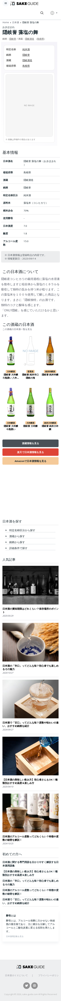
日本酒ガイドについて (16, 975)
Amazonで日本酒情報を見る (30, 461)
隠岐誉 (12, 38)
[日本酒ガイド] (24, 3)
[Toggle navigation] (5, 3)
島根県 (40, 38)
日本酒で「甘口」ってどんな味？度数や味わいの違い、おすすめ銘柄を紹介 (30, 724)
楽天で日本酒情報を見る (30, 452)
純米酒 (26, 49)
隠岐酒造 (29, 38)
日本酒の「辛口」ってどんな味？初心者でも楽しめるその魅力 (30, 667)
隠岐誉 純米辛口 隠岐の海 (30, 376)
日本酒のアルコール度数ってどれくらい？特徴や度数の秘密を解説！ (30, 838)
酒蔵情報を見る (30, 443)
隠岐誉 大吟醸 (30, 426)
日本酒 (15, 22)
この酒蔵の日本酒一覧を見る (17, 329)
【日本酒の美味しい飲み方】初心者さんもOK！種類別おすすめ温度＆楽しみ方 (30, 781)
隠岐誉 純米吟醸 (50, 374)
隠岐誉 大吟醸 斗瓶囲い (11, 428)
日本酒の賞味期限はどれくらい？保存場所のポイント (30, 610)
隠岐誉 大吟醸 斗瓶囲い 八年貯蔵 (11, 376)
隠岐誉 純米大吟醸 (50, 428)
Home (5, 22)
